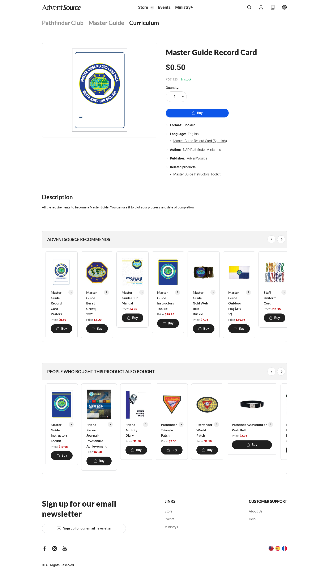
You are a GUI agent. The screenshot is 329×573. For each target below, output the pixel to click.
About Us (255, 511)
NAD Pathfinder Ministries (202, 150)
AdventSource (197, 158)
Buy (197, 113)
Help (252, 519)
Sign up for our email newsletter (84, 528)
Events (164, 7)
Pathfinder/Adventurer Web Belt (249, 427)
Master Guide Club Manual (130, 297)
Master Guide (106, 22)
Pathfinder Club (63, 22)
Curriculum (144, 22)
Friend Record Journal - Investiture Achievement (96, 435)
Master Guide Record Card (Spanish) (200, 141)
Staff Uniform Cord (270, 297)
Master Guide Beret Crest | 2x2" (91, 303)
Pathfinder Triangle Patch (169, 430)
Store (143, 7)
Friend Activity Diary (131, 430)
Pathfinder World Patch (204, 430)
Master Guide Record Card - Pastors (56, 303)
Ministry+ (184, 7)
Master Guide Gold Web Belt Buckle (200, 303)
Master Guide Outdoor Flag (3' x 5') (234, 303)
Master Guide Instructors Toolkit (197, 174)
